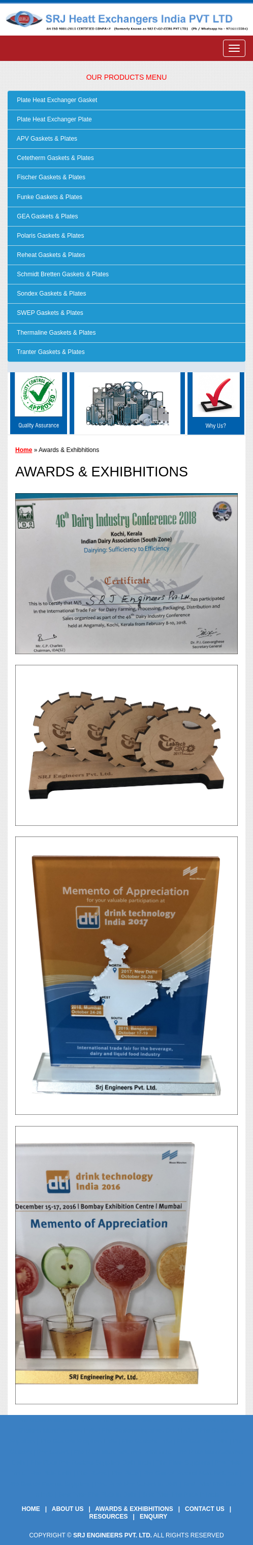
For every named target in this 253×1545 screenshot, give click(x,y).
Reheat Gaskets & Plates (50, 255)
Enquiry (153, 1516)
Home (23, 450)
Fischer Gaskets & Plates (50, 177)
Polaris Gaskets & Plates (49, 235)
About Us (68, 1508)
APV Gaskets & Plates (46, 138)
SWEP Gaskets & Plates (49, 312)
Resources (108, 1516)
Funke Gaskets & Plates (48, 197)
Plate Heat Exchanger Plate (53, 119)
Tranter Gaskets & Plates (50, 352)
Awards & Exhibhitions (134, 1508)
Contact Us (205, 1508)
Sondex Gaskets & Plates (50, 293)
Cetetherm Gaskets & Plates (54, 158)
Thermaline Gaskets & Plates (55, 332)
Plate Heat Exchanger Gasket (56, 100)
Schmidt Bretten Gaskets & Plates (62, 274)
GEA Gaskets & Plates (46, 216)
